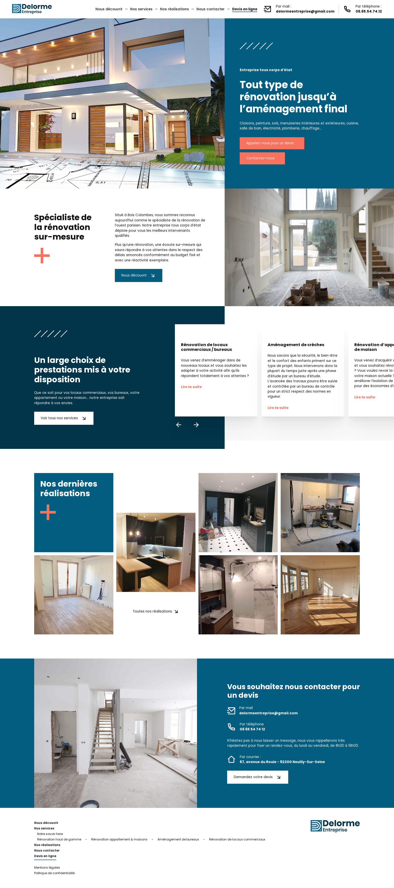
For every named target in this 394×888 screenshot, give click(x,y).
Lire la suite (191, 387)
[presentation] (178, 425)
